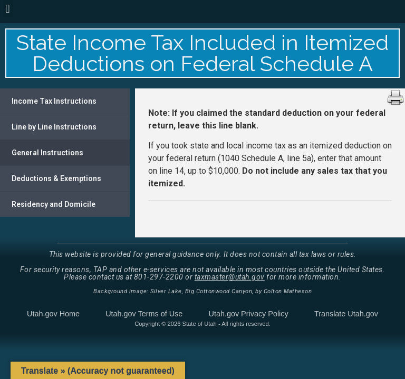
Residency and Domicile (53, 204)
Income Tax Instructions (54, 101)
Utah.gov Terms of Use (143, 314)
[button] (8, 8)
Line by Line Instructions (54, 127)
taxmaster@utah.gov (230, 277)
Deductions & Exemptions (56, 178)
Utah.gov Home (53, 314)
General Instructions (47, 152)
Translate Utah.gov (346, 314)
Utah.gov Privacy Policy (248, 314)
